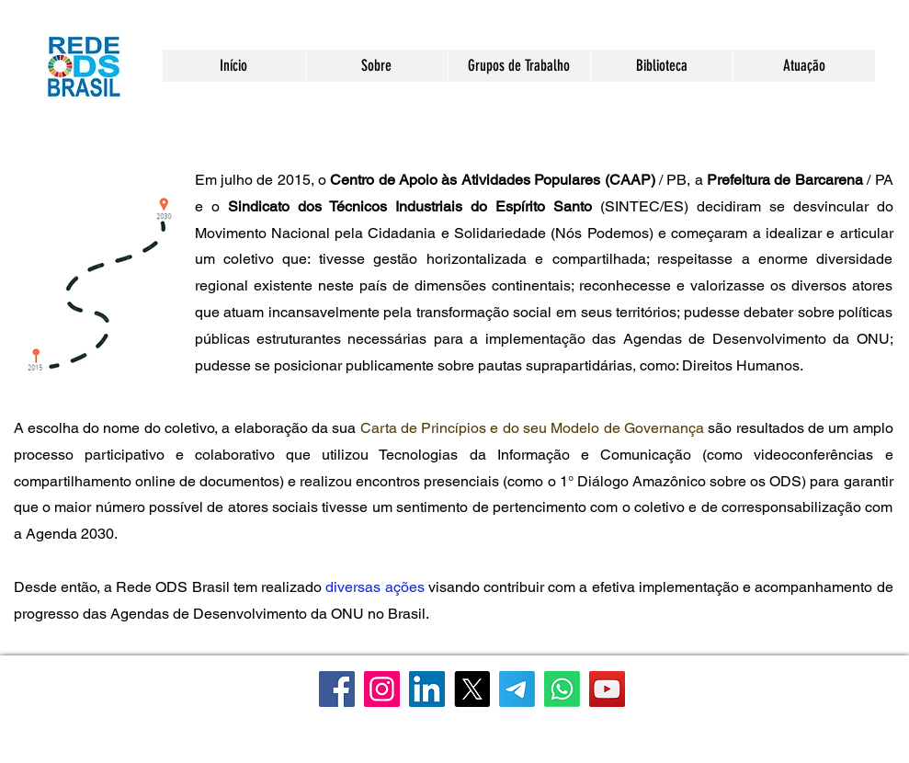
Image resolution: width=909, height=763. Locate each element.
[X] (472, 689)
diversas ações (374, 587)
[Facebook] (337, 689)
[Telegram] (517, 689)
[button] (376, 66)
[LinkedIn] (427, 689)
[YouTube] (607, 689)
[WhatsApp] (562, 689)
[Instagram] (382, 689)
